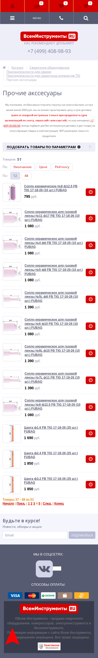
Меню (37, 18)
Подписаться (82, 535)
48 (26, 176)
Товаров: (9, 159)
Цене (43, 167)
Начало (8, 503)
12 (15, 176)
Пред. (21, 503)
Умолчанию (22, 167)
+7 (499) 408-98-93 (49, 51)
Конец (59, 503)
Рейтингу (62, 167)
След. (47, 503)
